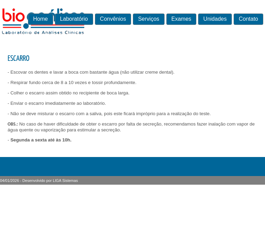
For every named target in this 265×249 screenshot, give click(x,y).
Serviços (148, 19)
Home (40, 19)
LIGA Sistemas (65, 180)
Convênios (113, 19)
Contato (248, 19)
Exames (181, 19)
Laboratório (74, 19)
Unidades (215, 19)
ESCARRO (18, 59)
